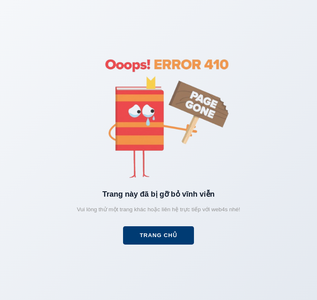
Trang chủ (158, 235)
